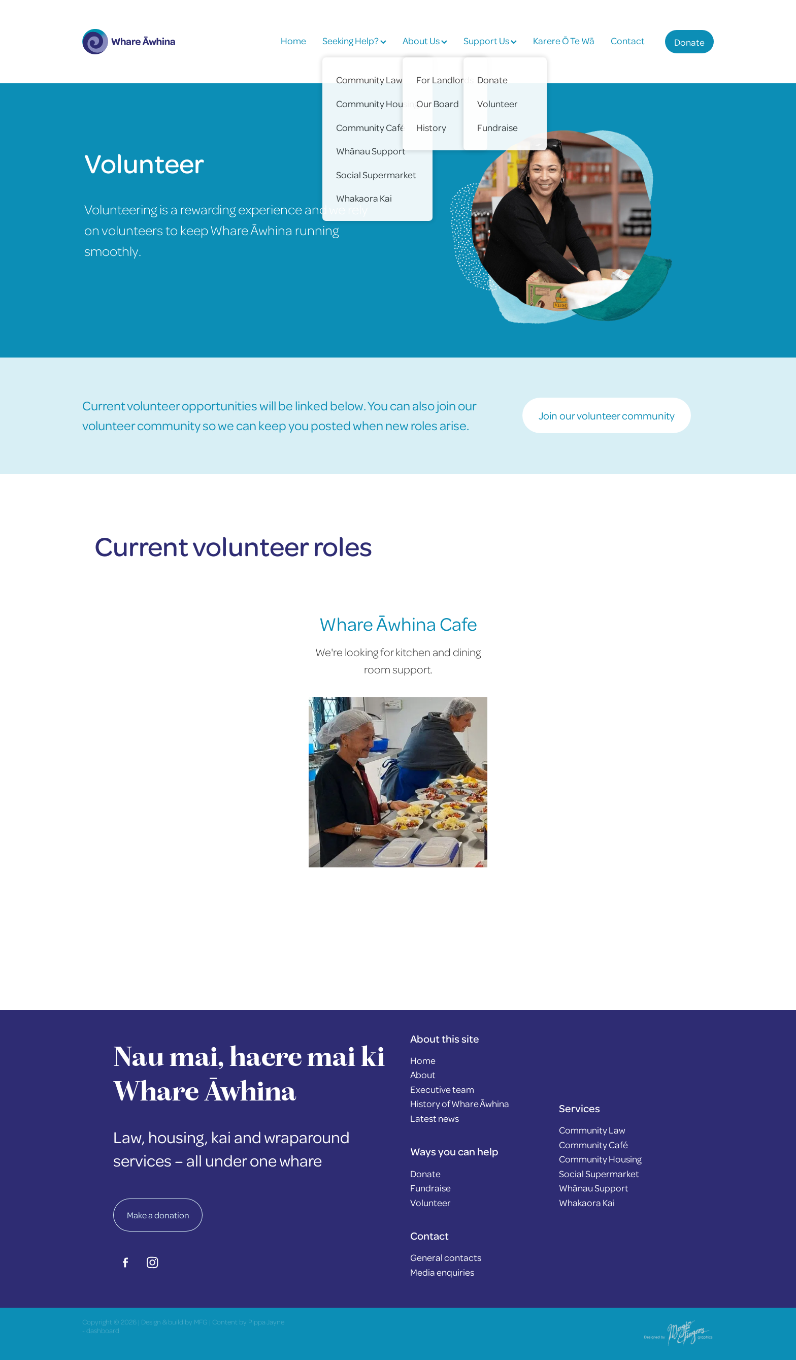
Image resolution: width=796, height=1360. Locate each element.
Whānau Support (593, 1187)
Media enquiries (442, 1272)
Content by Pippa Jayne (248, 1321)
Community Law (592, 1130)
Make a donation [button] (158, 1214)
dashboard (102, 1330)
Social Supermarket (599, 1173)
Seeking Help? (354, 40)
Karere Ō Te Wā (563, 40)
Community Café (593, 1144)
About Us (425, 40)
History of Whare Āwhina (459, 1103)
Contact (628, 40)
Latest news (434, 1118)
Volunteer (430, 1202)
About (423, 1074)
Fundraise (430, 1187)
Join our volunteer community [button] (607, 415)
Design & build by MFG (174, 1321)
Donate (689, 42)
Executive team (442, 1089)
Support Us (490, 40)
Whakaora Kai (587, 1202)
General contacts (445, 1257)
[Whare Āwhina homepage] (145, 41)
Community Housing (600, 1158)
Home (293, 40)
